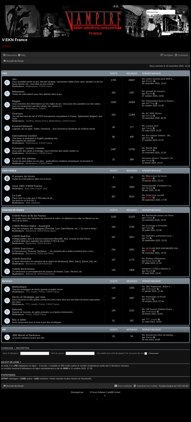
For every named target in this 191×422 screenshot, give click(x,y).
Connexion (7, 348)
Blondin (149, 81)
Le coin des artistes (24, 158)
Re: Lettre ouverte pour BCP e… (158, 79)
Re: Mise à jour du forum (154, 176)
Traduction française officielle (91, 396)
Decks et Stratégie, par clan (28, 297)
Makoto (149, 337)
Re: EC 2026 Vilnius (152, 113)
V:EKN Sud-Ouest (22, 248)
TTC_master (32, 292)
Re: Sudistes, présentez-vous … (158, 236)
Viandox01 (86, 378)
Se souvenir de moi (136, 353)
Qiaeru (109, 396)
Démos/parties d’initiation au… (157, 185)
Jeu (14, 79)
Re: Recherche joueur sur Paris (157, 215)
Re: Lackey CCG (150, 126)
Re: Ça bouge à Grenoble (154, 225)
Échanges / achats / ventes (28, 148)
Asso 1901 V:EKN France (27, 185)
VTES (4, 73)
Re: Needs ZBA (149, 148)
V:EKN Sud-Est (21, 236)
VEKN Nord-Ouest (45, 274)
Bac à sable (19, 319)
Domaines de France (13, 210)
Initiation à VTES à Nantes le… (157, 268)
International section (24, 135)
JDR (4, 330)
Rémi (148, 138)
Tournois (17, 113)
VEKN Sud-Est (44, 243)
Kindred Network (22, 126)
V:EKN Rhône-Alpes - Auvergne (31, 225)
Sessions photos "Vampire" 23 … (158, 158)
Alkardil (149, 188)
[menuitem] (21, 55)
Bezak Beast (152, 261)
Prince (45, 121)
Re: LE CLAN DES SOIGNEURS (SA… (161, 248)
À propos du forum (23, 176)
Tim (147, 238)
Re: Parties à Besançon (153, 258)
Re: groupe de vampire (153, 91)
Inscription (22, 348)
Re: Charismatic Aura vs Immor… (158, 101)
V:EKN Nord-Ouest (23, 268)
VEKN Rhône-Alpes (46, 231)
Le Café (16, 195)
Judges (42, 108)
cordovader (151, 289)
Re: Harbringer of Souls (154, 297)
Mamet (149, 93)
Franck (149, 128)
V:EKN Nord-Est (21, 258)
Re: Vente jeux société (153, 195)
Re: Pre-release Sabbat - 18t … (157, 135)
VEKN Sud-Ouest (45, 253)
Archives (7, 281)
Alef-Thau (150, 103)
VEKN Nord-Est (44, 264)
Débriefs (17, 309)
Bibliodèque (19, 286)
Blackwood (31, 231)
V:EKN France (45, 86)
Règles (16, 101)
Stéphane (35, 203)
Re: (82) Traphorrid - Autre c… (157, 286)
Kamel (149, 299)
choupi (149, 160)
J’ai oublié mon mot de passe (110, 353)
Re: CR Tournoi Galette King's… (158, 309)
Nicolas (149, 116)
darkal (38, 121)
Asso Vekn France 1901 (36, 188)
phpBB (87, 392)
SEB (28, 203)
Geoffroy (30, 121)
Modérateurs (32, 86)
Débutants (18, 91)
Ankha (149, 178)
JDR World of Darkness (26, 335)
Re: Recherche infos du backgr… (158, 335)
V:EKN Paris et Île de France (29, 215)
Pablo (148, 228)
